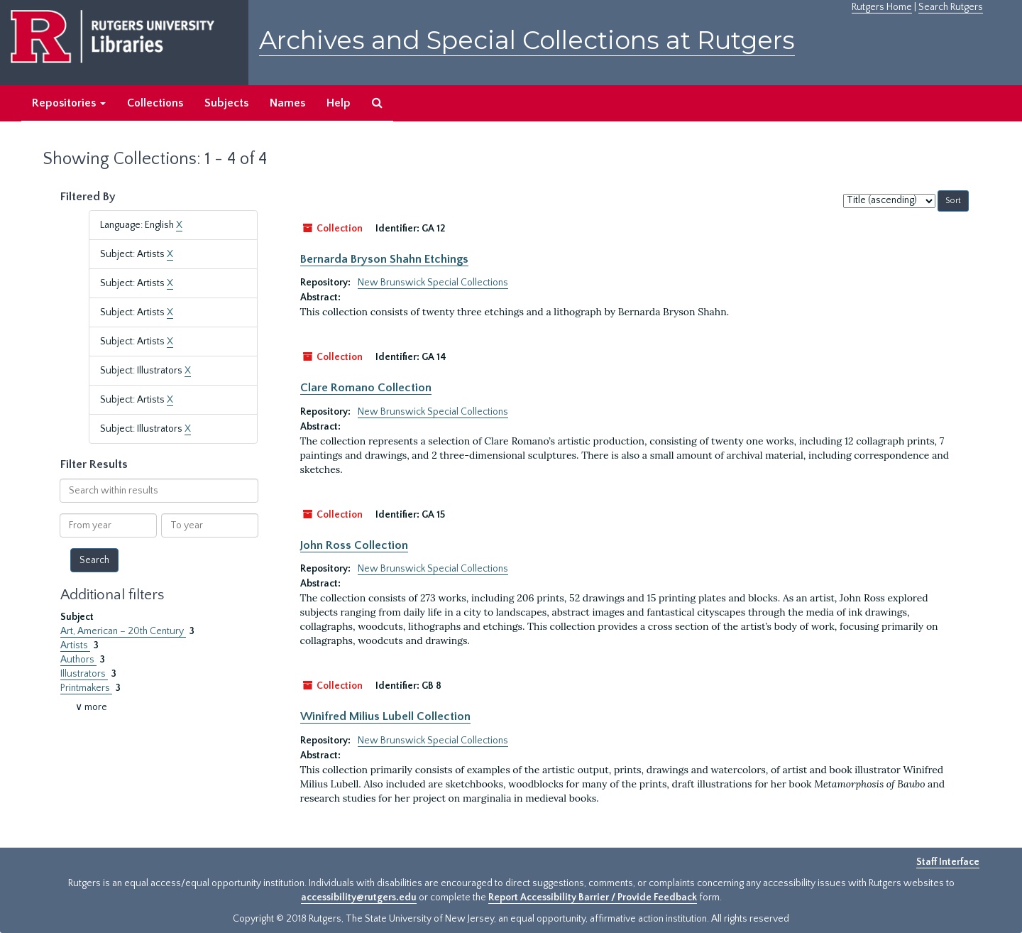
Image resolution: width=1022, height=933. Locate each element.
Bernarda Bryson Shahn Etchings (384, 259)
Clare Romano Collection (366, 387)
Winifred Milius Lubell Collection (385, 716)
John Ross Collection (354, 545)
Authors (78, 659)
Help (338, 103)
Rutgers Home (882, 7)
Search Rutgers (950, 7)
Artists (75, 645)
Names (287, 103)
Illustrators (84, 674)
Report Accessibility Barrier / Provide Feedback (592, 897)
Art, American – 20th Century (123, 631)
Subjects (226, 103)
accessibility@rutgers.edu (359, 897)
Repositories (69, 103)
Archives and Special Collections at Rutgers (527, 40)
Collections (155, 103)
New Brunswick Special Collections (433, 282)
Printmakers (86, 688)
